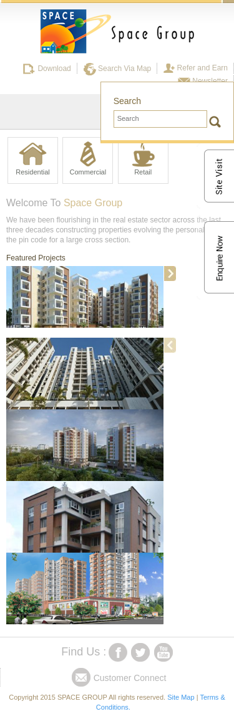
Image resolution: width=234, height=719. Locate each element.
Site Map (180, 697)
